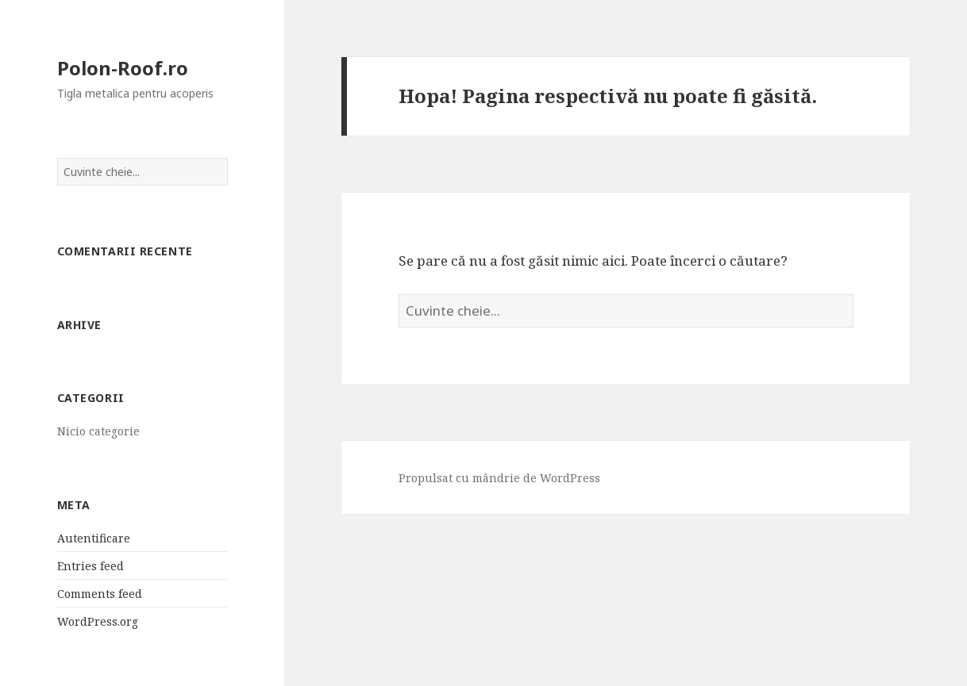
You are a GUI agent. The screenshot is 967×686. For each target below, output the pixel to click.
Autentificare (93, 538)
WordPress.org (97, 621)
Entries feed (90, 565)
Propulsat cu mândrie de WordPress (499, 477)
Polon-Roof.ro (122, 68)
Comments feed (99, 593)
